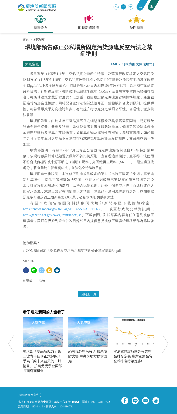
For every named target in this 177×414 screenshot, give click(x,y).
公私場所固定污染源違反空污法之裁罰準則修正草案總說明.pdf (74, 250)
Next (165, 343)
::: (24, 45)
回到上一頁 (88, 294)
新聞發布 (39, 39)
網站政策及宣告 (29, 394)
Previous (11, 343)
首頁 (26, 39)
